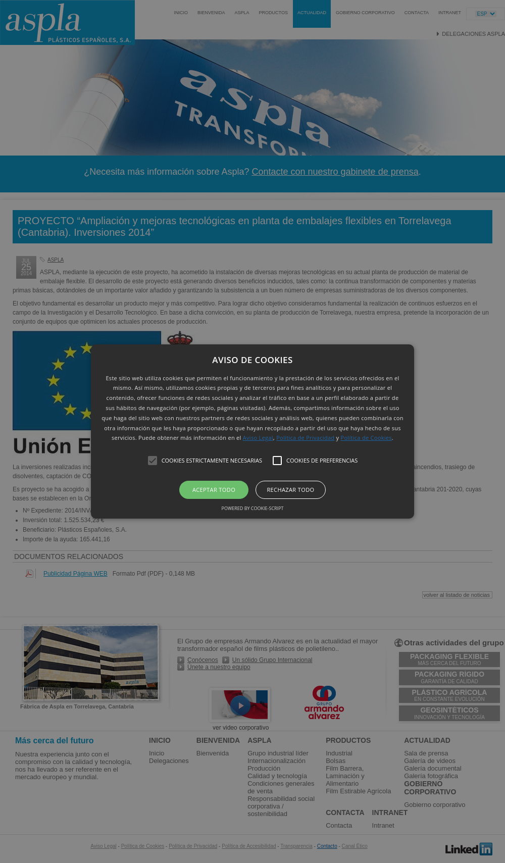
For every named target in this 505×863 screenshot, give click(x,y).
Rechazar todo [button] (290, 489)
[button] (252, 431)
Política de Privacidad (305, 437)
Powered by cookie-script (253, 508)
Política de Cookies (366, 437)
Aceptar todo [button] (213, 489)
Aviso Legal (258, 437)
